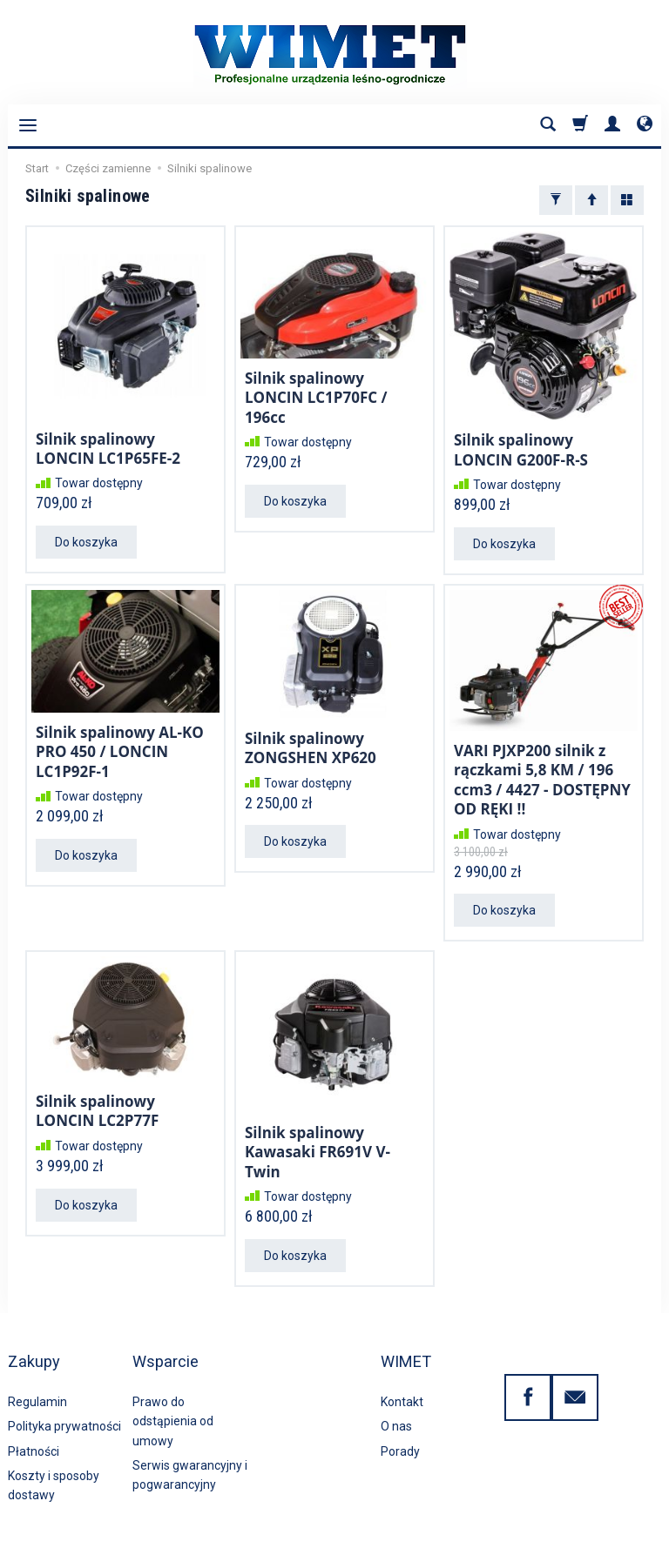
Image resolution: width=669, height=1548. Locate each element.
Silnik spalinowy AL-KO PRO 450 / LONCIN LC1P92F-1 (120, 746)
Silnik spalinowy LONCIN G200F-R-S (521, 447)
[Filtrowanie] (555, 200)
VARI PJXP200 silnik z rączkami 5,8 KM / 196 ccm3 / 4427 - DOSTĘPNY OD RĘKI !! (542, 772)
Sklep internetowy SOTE (609, 1530)
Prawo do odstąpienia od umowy (172, 1380)
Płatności (33, 1410)
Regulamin (37, 1361)
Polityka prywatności (64, 1386)
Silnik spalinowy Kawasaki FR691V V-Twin (317, 1138)
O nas (396, 1386)
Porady (400, 1410)
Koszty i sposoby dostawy (53, 1444)
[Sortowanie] (591, 200)
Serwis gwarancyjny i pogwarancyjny (189, 1434)
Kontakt (402, 1361)
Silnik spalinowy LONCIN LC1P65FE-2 (108, 447)
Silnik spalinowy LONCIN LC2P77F (97, 1098)
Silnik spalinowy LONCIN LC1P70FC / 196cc (316, 395)
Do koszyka (86, 539)
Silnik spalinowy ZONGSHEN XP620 (310, 742)
